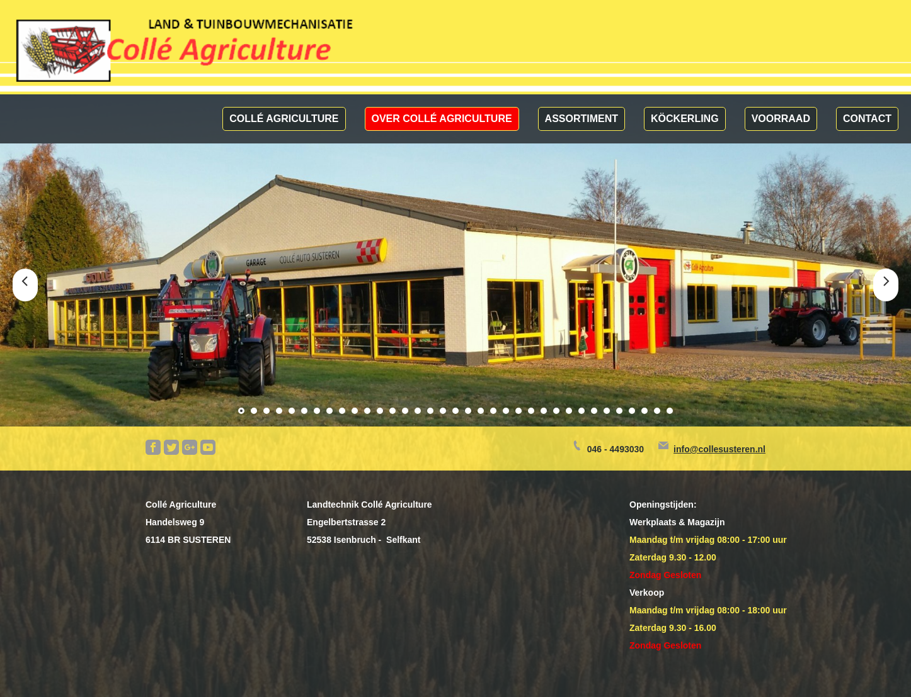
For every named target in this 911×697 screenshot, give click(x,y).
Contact (867, 118)
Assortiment (581, 118)
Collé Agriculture (283, 118)
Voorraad (781, 118)
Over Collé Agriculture (442, 118)
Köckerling (685, 118)
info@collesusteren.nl (719, 449)
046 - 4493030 (615, 449)
